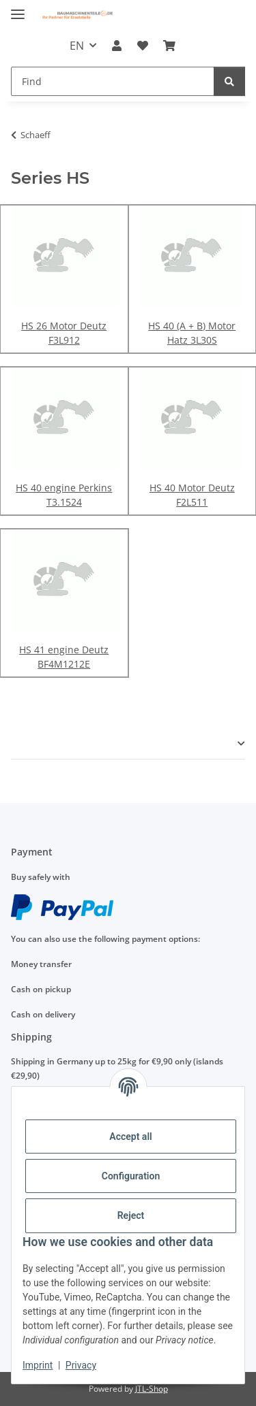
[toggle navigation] (18, 8)
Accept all (130, 1136)
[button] (116, 45)
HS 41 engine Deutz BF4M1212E (64, 656)
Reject (131, 1215)
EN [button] (77, 45)
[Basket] (169, 45)
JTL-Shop (151, 1388)
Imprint (38, 1365)
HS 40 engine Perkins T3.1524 (64, 494)
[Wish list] (143, 45)
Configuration (131, 1176)
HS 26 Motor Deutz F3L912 (63, 332)
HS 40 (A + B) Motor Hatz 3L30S (192, 332)
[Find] (112, 81)
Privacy (81, 1365)
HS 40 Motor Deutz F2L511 (192, 494)
